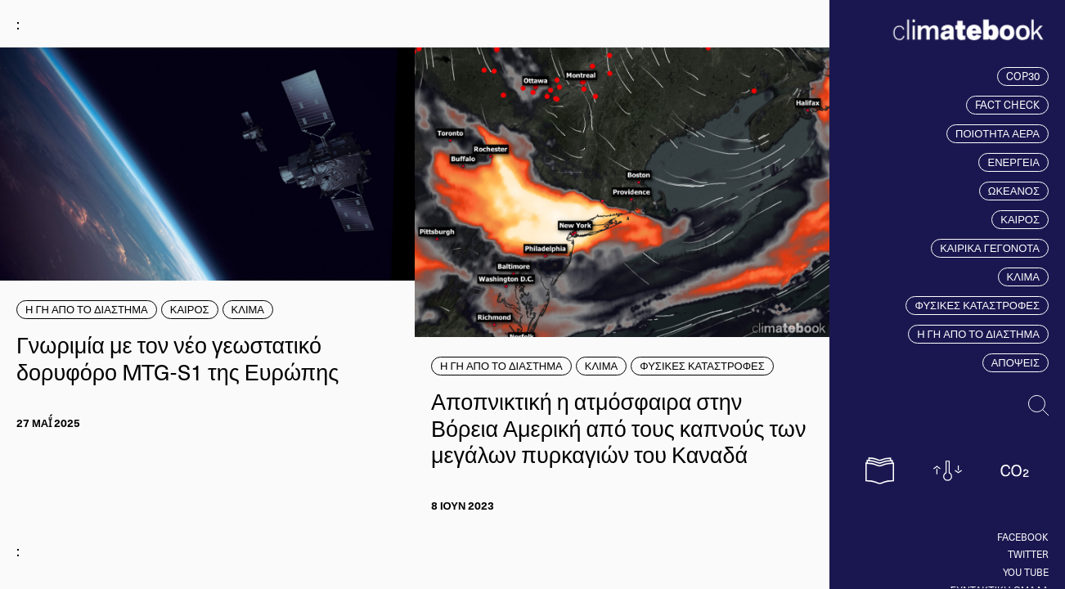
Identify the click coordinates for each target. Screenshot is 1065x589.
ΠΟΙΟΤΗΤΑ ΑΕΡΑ (997, 133)
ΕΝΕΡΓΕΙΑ (1013, 162)
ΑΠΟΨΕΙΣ (1015, 362)
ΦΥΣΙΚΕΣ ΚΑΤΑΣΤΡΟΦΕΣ (977, 305)
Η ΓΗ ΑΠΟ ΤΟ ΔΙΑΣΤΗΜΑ (978, 333)
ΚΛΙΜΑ (1023, 276)
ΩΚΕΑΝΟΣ (1014, 190)
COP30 (1023, 76)
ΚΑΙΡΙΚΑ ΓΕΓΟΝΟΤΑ (990, 248)
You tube (1026, 571)
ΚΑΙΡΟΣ (1020, 219)
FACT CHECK (1007, 104)
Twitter (1028, 553)
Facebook (1023, 536)
